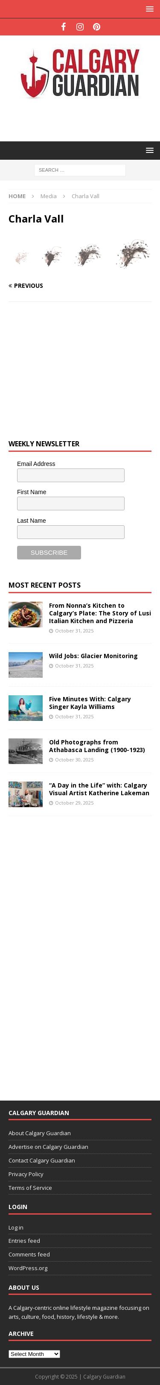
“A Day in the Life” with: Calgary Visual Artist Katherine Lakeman (99, 789)
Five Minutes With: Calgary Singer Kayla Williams (90, 703)
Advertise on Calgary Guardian (48, 1147)
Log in (16, 1227)
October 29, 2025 (74, 802)
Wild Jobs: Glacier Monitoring (93, 656)
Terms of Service (30, 1188)
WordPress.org (28, 1268)
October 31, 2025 (74, 630)
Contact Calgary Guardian (42, 1160)
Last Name (31, 520)
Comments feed (29, 1254)
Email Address (36, 463)
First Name (31, 492)
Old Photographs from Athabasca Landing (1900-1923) (97, 746)
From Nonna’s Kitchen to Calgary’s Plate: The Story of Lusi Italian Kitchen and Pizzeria (100, 613)
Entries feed (24, 1240)
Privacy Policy (26, 1174)
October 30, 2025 (74, 759)
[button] (148, 8)
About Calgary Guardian (40, 1133)
